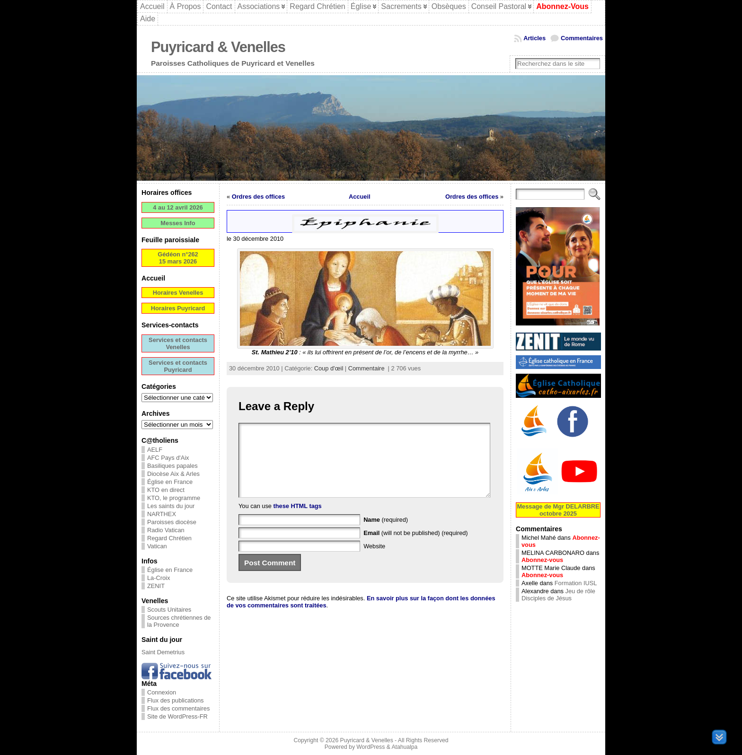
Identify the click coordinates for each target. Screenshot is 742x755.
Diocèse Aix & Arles (173, 473)
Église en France (170, 481)
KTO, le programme (173, 497)
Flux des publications (175, 700)
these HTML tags (298, 520)
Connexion (161, 692)
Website (374, 560)
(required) (385, 533)
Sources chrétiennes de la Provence (179, 621)
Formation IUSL (576, 583)
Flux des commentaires (178, 708)
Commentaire (366, 368)
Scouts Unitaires (169, 609)
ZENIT (156, 585)
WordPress (370, 747)
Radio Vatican (166, 530)
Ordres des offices (258, 196)
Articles (534, 38)
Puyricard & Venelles (218, 47)
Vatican (157, 546)
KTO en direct (166, 489)
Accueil (360, 196)
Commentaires (582, 38)
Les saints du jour (170, 505)
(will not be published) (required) (415, 547)
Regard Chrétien (169, 538)
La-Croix (158, 577)
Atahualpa (404, 747)
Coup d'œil (328, 368)
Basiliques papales (172, 465)
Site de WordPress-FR (177, 716)
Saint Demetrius (163, 652)
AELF (154, 449)
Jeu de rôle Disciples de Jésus (558, 595)
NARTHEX (161, 514)
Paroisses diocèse (171, 522)
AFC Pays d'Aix (168, 457)
